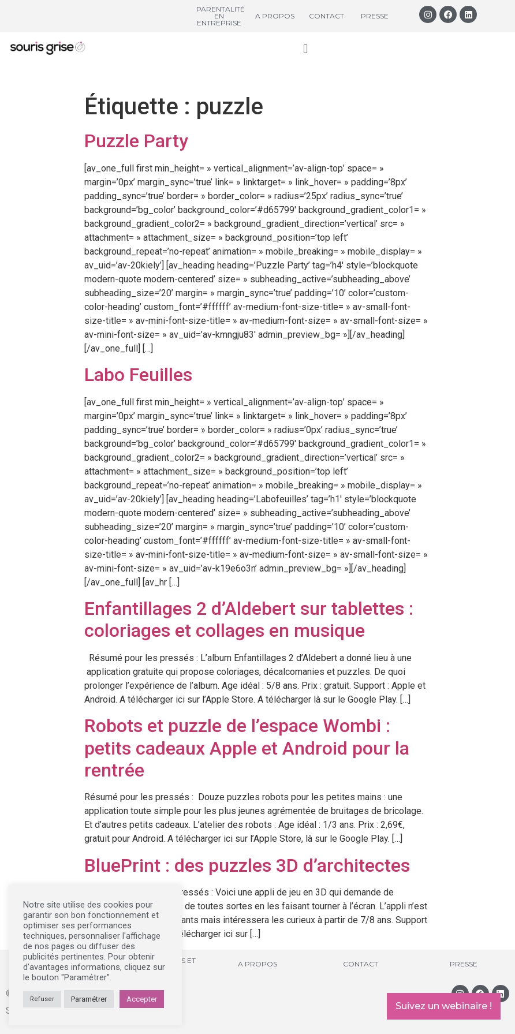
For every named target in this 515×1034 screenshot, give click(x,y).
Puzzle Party (136, 141)
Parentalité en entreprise (220, 16)
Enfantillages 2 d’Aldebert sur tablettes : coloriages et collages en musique (248, 619)
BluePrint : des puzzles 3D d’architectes (247, 865)
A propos (274, 16)
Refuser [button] (42, 999)
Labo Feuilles (138, 375)
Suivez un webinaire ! (443, 1006)
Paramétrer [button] (89, 999)
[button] (305, 48)
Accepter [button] (141, 999)
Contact (326, 16)
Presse (375, 16)
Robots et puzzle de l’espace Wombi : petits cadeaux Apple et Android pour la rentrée (246, 748)
